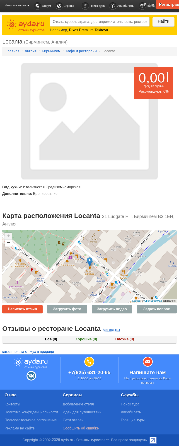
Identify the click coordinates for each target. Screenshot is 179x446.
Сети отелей (73, 420)
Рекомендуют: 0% (154, 91)
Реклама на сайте (20, 428)
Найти (163, 21)
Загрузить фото (67, 309)
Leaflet (136, 300)
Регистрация (169, 4)
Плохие (124, 339)
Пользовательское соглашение (31, 420)
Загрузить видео (112, 309)
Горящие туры (133, 420)
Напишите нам (147, 372)
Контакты (12, 404)
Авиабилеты (121, 6)
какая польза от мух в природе (28, 352)
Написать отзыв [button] (17, 5)
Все (51, 339)
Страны (66, 6)
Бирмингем (51, 51)
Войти (145, 5)
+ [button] (8, 236)
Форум (42, 6)
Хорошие (86, 339)
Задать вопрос (156, 309)
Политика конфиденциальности (31, 412)
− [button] (8, 243)
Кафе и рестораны (81, 51)
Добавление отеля (78, 404)
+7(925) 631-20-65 (89, 372)
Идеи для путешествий (82, 412)
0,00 (151, 77)
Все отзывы (111, 330)
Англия (30, 51)
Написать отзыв (22, 309)
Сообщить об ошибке (81, 428)
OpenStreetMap (153, 300)
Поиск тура (93, 6)
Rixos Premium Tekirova (88, 30)
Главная (12, 51)
